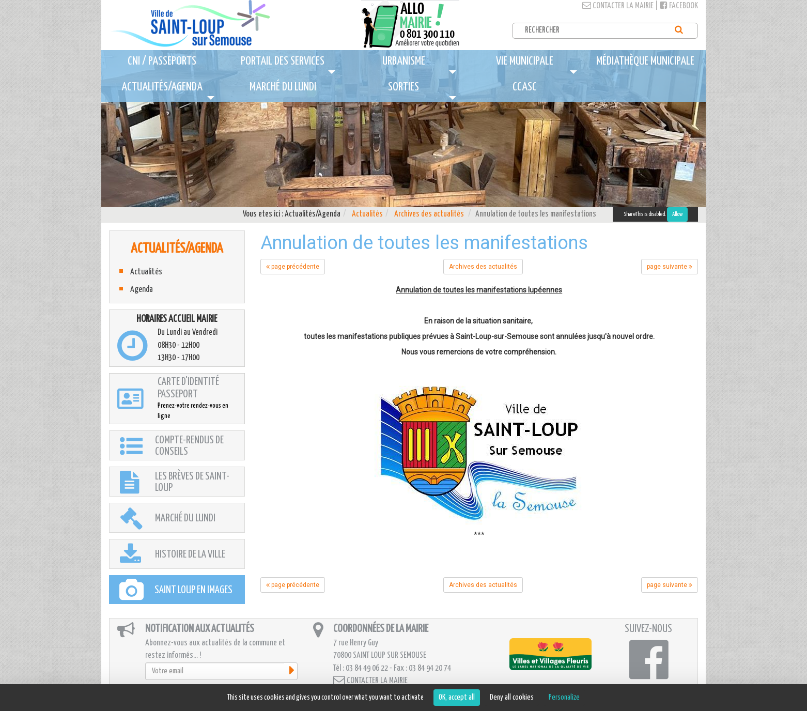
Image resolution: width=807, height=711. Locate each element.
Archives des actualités (429, 214)
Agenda (141, 289)
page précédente (292, 266)
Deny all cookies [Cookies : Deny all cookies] (512, 697)
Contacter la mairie (618, 6)
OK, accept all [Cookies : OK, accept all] (457, 697)
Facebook (679, 6)
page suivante (669, 266)
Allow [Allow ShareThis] (677, 214)
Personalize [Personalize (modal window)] (564, 697)
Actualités (367, 214)
